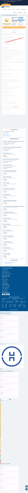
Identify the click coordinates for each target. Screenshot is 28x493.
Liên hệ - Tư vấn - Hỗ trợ (5, 275)
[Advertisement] (14, 122)
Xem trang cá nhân (3, 344)
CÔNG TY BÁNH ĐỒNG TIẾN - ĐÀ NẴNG (9, 172)
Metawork (16, 309)
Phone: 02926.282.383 (5, 288)
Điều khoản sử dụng (24, 305)
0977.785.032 (14, 0)
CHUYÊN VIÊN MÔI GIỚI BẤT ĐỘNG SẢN (9, 170)
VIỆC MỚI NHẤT (23, 9)
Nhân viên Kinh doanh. (7, 247)
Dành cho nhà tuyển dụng (6, 4)
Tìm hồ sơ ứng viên (5, 269)
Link (2, 400)
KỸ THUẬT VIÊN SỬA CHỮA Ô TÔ (8, 212)
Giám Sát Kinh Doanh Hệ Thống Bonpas (9, 200)
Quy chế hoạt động (10, 305)
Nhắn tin (14, 32)
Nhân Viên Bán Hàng (6, 194)
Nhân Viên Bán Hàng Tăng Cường (8, 188)
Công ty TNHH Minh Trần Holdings (9, 154)
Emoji (1, 400)
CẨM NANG (20, 12)
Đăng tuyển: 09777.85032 (6, 286)
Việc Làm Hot (4, 277)
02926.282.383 (20, 0)
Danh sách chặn (8, 312)
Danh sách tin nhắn (3, 312)
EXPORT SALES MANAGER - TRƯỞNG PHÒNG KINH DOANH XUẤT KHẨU (14, 206)
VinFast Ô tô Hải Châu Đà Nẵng (8, 148)
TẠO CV (14, 9)
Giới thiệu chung (3, 305)
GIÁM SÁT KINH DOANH (7, 176)
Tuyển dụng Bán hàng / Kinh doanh (9, 262)
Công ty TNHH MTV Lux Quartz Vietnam (10, 207)
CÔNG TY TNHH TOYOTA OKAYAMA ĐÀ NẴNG (10, 213)
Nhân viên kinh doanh (7, 218)
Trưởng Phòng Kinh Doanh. (7, 241)
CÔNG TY (9, 9)
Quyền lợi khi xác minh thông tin (7, 273)
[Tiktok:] (9, 294)
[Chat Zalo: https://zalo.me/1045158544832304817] (7, 294)
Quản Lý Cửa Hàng (6, 182)
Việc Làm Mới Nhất (5, 279)
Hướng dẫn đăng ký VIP (5, 272)
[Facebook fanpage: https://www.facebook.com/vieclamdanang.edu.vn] (2, 294)
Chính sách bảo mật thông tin (15, 305)
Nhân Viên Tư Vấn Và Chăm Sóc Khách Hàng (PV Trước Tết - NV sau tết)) (14, 141)
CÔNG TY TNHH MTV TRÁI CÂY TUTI (9, 231)
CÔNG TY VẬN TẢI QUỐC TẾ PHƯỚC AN (9, 160)
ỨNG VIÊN (4, 9)
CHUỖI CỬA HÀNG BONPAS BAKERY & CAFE (10, 201)
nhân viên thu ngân (6, 253)
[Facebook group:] (5, 294)
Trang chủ (3, 15)
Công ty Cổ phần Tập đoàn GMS (8, 243)
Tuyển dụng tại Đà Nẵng (7, 263)
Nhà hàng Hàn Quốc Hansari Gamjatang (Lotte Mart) (12, 225)
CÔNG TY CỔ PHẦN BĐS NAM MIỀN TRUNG (10, 142)
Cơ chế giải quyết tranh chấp (20, 305)
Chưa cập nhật (6, 134)
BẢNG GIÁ (14, 12)
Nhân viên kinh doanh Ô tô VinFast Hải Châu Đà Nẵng (12, 147)
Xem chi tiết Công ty (7, 135)
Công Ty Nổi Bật (4, 280)
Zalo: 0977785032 (4, 290)
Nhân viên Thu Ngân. (6, 224)
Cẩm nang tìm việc (5, 283)
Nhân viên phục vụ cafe (7, 153)
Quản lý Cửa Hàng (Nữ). (7, 230)
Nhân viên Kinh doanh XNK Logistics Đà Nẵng (11, 159)
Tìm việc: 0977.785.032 (5, 287)
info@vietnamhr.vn (5, 291)
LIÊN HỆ (25, 12)
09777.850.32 (7, 0)
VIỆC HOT (18, 9)
